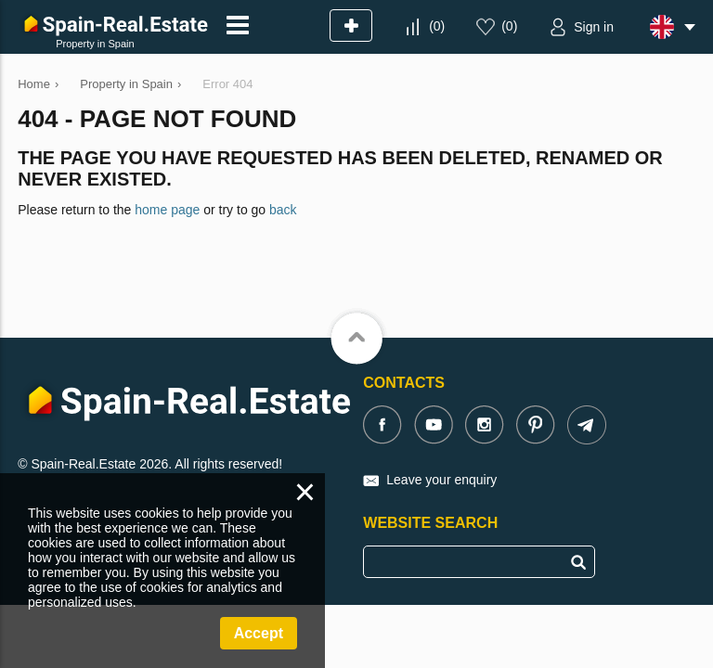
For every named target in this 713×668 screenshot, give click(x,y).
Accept (258, 633)
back (283, 209)
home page (167, 209)
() (437, 26)
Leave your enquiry (441, 479)
